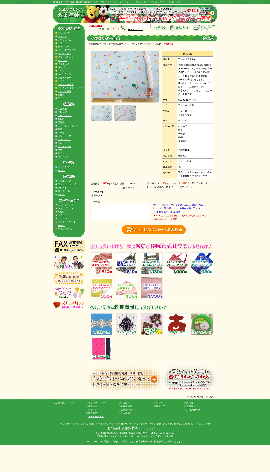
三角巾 (61, 225)
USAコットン (64, 115)
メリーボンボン (66, 57)
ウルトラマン (64, 74)
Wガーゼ (62, 108)
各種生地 (92, 433)
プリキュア (63, 64)
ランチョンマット (67, 222)
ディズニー (63, 46)
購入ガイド (128, 188)
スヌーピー (63, 43)
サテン (61, 153)
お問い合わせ (193, 436)
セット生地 (63, 156)
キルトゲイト (64, 143)
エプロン (62, 218)
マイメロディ (64, 53)
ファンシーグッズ (67, 184)
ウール (61, 132)
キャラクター (64, 167)
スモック (62, 215)
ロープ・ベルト (66, 191)
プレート (62, 187)
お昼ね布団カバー (67, 229)
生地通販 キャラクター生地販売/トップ (109, 43)
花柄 (60, 129)
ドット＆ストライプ (68, 125)
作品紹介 (125, 429)
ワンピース (63, 67)
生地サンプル (185, 115)
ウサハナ (62, 36)
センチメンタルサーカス (70, 88)
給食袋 (61, 211)
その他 (61, 98)
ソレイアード (64, 112)
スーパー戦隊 (64, 91)
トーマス (62, 70)
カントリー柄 (64, 136)
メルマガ (158, 429)
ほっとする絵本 (66, 84)
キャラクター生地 (142, 43)
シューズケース (66, 208)
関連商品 (92, 440)
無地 (60, 150)
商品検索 (125, 440)
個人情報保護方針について (203, 423)
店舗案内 (190, 433)
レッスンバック (66, 205)
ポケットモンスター (68, 50)
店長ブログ (159, 433)
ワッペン (92, 436)
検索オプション (135, 29)
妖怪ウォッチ (64, 95)
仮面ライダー (64, 77)
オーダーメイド (96, 443)
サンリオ (62, 60)
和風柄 (61, 119)
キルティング (64, 146)
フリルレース (64, 181)
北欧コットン (64, 139)
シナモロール (64, 40)
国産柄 (61, 122)
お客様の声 (126, 433)
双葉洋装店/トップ (64, 429)
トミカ (61, 81)
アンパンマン (64, 33)
